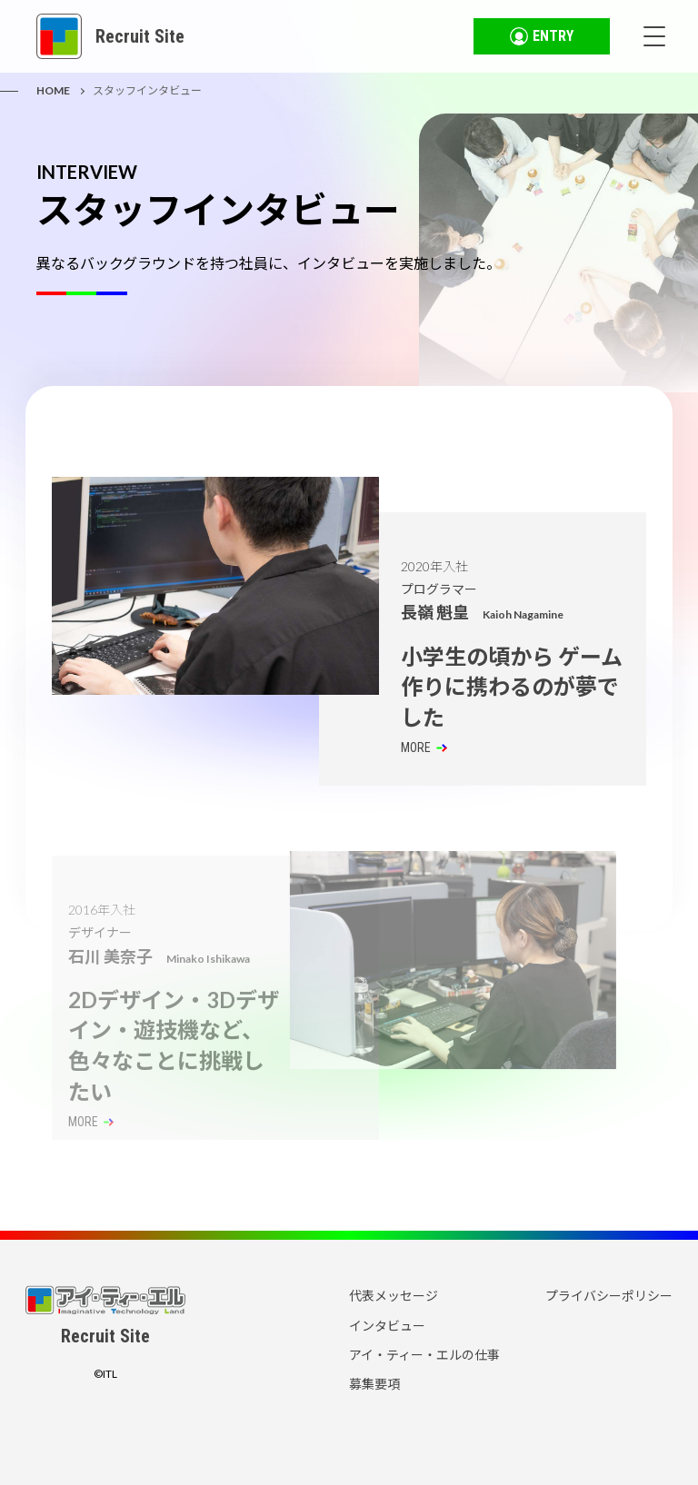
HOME (53, 90)
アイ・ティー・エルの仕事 (424, 1354)
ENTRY (541, 36)
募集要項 (374, 1383)
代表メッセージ (393, 1295)
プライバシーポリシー (609, 1295)
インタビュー (387, 1325)
